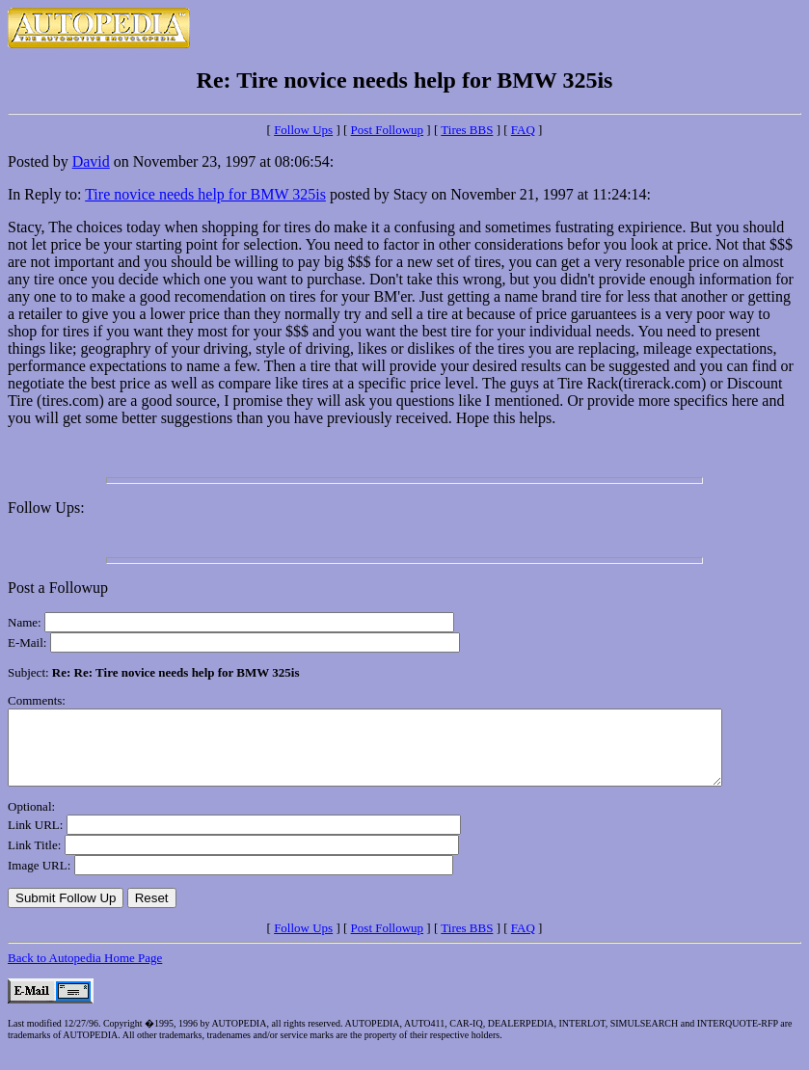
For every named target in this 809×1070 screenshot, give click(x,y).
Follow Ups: (46, 507)
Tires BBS (467, 129)
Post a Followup (58, 587)
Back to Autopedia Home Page (85, 972)
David (91, 161)
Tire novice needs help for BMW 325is (205, 194)
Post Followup (387, 129)
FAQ (523, 129)
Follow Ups (303, 129)
